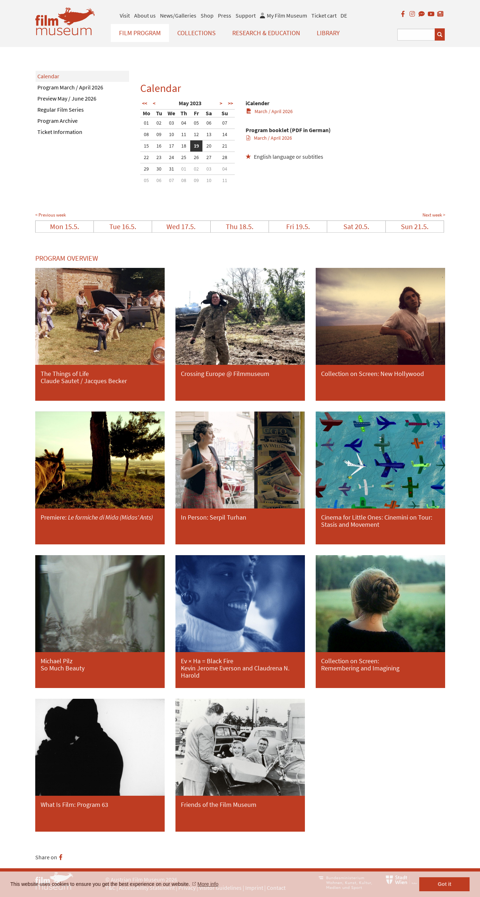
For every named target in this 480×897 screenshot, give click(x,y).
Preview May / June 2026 (66, 98)
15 (146, 146)
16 (158, 146)
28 (224, 157)
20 (208, 146)
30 (158, 169)
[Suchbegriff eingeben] (416, 35)
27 (208, 157)
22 (146, 157)
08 (146, 134)
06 (208, 123)
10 (171, 134)
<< (144, 103)
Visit (125, 15)
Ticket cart (324, 15)
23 (158, 157)
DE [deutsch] (343, 15)
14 (224, 134)
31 (171, 169)
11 (183, 134)
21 (224, 146)
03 (171, 123)
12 (196, 134)
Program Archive (57, 120)
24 (171, 157)
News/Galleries (178, 15)
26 (196, 157)
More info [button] (207, 884)
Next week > (433, 215)
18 (183, 146)
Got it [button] (444, 884)
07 (224, 123)
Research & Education (266, 33)
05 (196, 123)
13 (208, 134)
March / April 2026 (269, 111)
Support (246, 15)
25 (183, 157)
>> (230, 103)
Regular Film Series (60, 109)
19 (196, 146)
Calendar (48, 76)
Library (328, 33)
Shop (207, 15)
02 (158, 123)
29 (146, 169)
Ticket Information (59, 131)
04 (183, 123)
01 (146, 123)
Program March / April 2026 (70, 87)
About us (145, 15)
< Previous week (50, 215)
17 (171, 146)
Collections (196, 33)
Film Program (140, 33)
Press (224, 15)
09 (158, 134)
